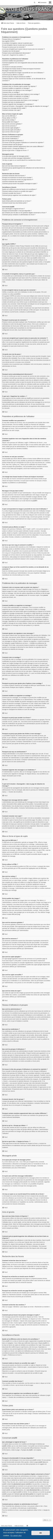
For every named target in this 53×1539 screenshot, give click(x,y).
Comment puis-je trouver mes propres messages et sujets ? (19, 183)
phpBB (34, 501)
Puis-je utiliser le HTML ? (9, 118)
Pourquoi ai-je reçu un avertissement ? (13, 102)
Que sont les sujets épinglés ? (11, 128)
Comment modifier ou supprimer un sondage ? (15, 96)
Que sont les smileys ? (9, 120)
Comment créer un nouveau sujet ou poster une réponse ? (19, 86)
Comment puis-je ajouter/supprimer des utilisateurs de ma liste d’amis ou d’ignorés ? (23, 169)
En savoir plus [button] (16, 1535)
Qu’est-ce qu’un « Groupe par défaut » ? (14, 148)
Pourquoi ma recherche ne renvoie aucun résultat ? (17, 177)
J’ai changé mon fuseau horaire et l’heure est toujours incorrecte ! (21, 69)
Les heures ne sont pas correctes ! (12, 67)
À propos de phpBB (27, 1450)
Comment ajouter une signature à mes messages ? (17, 90)
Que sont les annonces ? (9, 126)
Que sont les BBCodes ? (9, 116)
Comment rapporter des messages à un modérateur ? (18, 104)
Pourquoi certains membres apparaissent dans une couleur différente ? (23, 146)
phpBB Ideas (42, 1462)
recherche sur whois (17, 1480)
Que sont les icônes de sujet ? (11, 132)
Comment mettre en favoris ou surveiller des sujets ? (17, 191)
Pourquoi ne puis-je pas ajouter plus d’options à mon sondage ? (21, 94)
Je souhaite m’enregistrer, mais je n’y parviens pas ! (17, 43)
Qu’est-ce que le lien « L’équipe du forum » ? (15, 150)
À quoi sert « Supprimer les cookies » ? (13, 55)
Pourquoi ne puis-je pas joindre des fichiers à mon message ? (20, 100)
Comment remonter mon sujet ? (11, 110)
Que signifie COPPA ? (8, 41)
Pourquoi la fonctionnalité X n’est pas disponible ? (16, 210)
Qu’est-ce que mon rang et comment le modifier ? (16, 76)
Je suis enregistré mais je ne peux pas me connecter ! (18, 45)
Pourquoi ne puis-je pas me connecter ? (14, 47)
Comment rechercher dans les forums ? (14, 175)
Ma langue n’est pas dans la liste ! (12, 70)
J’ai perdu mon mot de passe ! (11, 51)
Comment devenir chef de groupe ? (12, 144)
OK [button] (40, 1533)
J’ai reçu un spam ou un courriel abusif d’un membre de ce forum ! (21, 160)
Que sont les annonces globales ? (12, 124)
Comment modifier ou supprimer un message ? (16, 88)
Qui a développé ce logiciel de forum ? (13, 209)
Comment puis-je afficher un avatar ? (13, 74)
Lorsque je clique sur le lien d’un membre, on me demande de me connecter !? (23, 79)
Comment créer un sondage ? (11, 92)
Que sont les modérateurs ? (10, 138)
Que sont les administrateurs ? (11, 136)
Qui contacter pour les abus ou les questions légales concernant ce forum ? (24, 212)
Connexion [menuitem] (42, 2)
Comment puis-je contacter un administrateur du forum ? (18, 214)
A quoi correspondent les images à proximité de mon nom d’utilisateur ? (23, 72)
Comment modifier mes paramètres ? (13, 61)
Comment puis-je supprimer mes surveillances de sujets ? (19, 195)
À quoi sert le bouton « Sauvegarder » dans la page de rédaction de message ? (25, 106)
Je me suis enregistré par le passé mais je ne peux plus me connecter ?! (23, 49)
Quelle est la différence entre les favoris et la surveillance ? (19, 189)
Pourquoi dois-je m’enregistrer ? (11, 39)
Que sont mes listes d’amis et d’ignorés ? (14, 166)
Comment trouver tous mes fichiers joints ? (14, 203)
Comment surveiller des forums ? (12, 193)
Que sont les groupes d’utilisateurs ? (13, 140)
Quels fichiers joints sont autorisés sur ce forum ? (16, 201)
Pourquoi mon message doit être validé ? (14, 108)
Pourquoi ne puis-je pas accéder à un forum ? (15, 98)
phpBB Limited (6, 1446)
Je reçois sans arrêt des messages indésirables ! (16, 158)
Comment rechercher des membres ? (13, 181)
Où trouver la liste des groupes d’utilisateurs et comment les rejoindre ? (23, 142)
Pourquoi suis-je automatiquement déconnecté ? (16, 53)
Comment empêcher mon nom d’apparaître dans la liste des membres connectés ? (22, 64)
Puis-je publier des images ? (10, 122)
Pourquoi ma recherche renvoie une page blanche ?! (17, 179)
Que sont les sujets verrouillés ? (11, 130)
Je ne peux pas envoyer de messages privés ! (15, 156)
